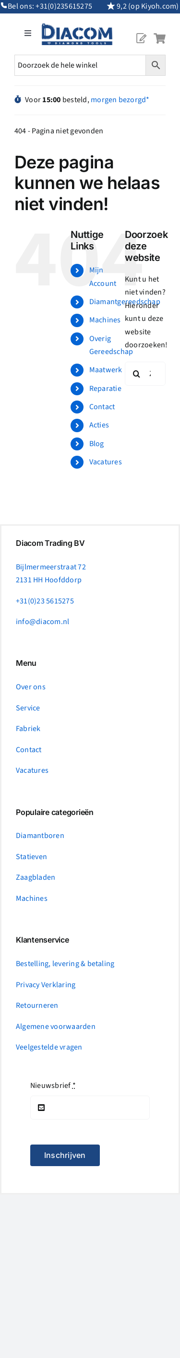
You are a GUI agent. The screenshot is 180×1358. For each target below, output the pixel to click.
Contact (102, 406)
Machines (105, 320)
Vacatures (105, 462)
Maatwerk (105, 370)
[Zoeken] (137, 374)
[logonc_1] (77, 27)
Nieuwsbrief (53, 1085)
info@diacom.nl (42, 621)
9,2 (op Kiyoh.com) (148, 6)
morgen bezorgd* (120, 99)
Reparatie (105, 388)
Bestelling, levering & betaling (65, 963)
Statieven (31, 856)
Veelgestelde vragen (49, 1047)
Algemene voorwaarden (56, 1026)
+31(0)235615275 (64, 6)
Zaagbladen (35, 877)
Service (28, 708)
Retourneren (37, 1005)
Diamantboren (40, 835)
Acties (99, 425)
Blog (96, 443)
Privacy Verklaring (45, 985)
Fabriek (28, 728)
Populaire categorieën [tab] (55, 812)
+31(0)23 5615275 (45, 601)
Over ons (31, 687)
